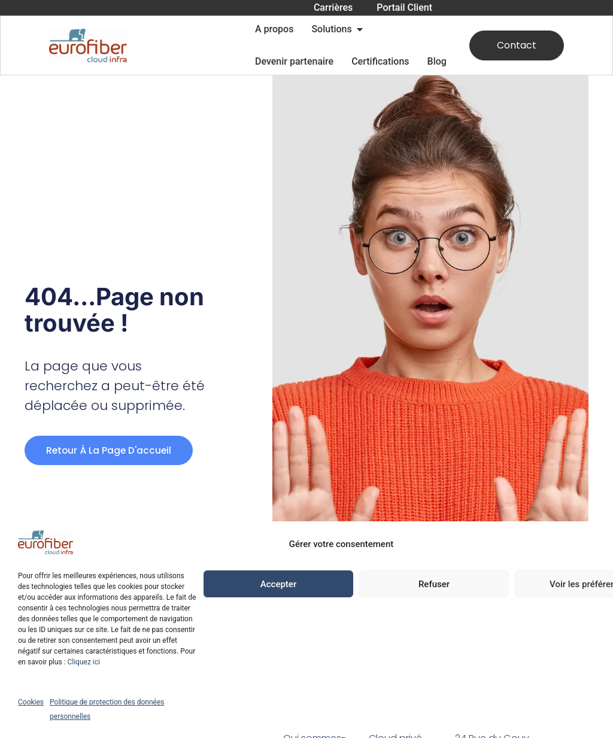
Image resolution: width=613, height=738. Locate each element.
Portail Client (404, 7)
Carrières (333, 7)
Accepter (278, 584)
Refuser (434, 584)
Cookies (31, 702)
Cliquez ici (83, 662)
